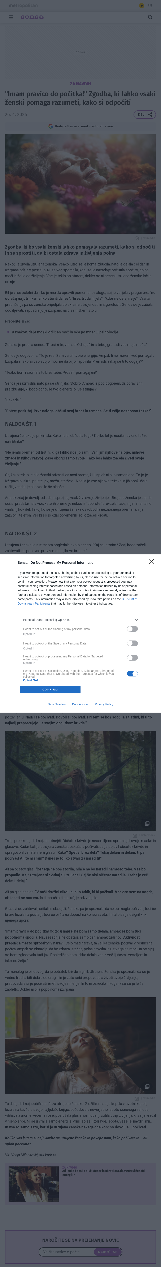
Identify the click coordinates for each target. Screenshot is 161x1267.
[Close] (153, 563)
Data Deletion (57, 704)
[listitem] (80, 620)
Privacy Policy (104, 704)
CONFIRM (50, 689)
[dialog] (80, 633)
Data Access (80, 704)
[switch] (132, 629)
